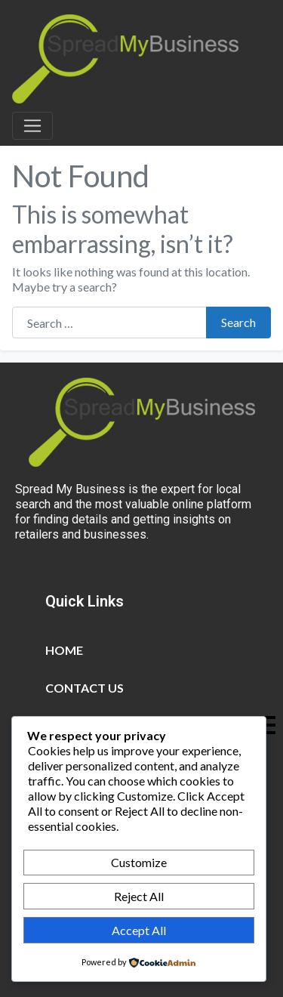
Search (238, 322)
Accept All (139, 930)
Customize (139, 862)
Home (64, 650)
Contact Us (84, 688)
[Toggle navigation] (32, 126)
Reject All (139, 896)
